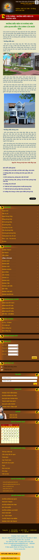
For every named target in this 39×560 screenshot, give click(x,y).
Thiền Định (20, 457)
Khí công (20, 471)
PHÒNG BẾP (20, 264)
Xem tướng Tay (20, 331)
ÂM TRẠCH (20, 253)
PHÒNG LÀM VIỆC (20, 286)
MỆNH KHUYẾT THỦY (20, 303)
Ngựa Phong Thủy (20, 216)
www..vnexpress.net (8, 486)
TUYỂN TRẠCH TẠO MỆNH (20, 519)
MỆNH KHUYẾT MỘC (20, 309)
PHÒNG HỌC (20, 281)
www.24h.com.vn (7, 488)
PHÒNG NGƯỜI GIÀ (20, 294)
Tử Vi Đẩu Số (20, 325)
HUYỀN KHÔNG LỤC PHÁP (20, 510)
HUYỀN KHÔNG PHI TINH (20, 396)
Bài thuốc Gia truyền (20, 463)
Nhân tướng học (20, 328)
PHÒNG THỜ (20, 267)
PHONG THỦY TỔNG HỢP (20, 407)
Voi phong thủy (20, 225)
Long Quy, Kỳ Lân (20, 228)
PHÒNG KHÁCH (20, 269)
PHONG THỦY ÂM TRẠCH (20, 521)
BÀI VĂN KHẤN (20, 507)
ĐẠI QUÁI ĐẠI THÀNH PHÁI (20, 399)
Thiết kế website (18, 549)
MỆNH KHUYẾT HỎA (20, 311)
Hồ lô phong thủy (20, 222)
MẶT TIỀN (20, 289)
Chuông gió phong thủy (20, 233)
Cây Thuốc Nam (20, 460)
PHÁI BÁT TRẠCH (20, 502)
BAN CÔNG (20, 272)
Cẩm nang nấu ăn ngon (20, 455)
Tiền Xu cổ (20, 214)
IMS (24, 549)
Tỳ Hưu (20, 242)
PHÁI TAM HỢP (20, 513)
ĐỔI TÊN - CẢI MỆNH (20, 314)
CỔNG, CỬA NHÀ (20, 258)
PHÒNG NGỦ (20, 261)
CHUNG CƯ (20, 278)
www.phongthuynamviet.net (10, 482)
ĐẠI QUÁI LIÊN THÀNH (20, 404)
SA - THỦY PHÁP (20, 516)
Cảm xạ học (20, 474)
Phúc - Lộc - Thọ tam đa (20, 239)
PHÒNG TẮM (20, 283)
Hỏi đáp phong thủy (11, 336)
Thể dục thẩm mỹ (20, 452)
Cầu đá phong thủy (20, 230)
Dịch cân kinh (20, 468)
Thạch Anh (20, 211)
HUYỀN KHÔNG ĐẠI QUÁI (20, 499)
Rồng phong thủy (20, 219)
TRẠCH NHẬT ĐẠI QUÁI (20, 401)
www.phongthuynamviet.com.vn (11, 484)
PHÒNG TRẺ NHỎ (20, 292)
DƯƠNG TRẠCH (20, 250)
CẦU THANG (20, 275)
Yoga (20, 466)
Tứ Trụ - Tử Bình (20, 323)
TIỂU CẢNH (20, 256)
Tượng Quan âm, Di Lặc (20, 236)
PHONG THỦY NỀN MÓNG (20, 393)
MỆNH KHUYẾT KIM (20, 306)
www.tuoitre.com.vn (8, 491)
